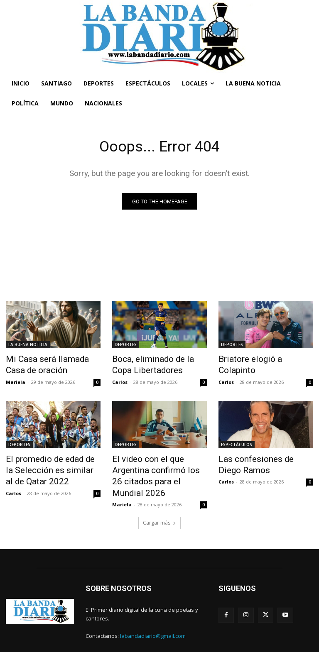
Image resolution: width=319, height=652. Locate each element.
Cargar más (159, 501)
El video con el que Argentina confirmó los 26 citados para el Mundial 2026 (157, 464)
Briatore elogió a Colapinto (260, 359)
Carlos (120, 379)
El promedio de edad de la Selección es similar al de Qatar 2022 (46, 464)
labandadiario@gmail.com (153, 614)
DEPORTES (126, 346)
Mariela (15, 379)
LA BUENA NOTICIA (27, 346)
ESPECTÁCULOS (236, 441)
